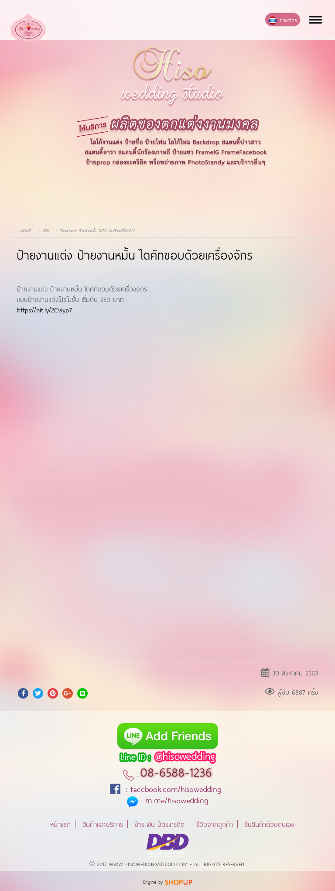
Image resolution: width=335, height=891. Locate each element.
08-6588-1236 (176, 770)
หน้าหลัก (26, 230)
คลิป (46, 230)
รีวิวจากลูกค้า (214, 823)
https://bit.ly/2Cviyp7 (44, 309)
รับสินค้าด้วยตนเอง (269, 823)
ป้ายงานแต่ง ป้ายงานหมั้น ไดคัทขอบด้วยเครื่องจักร (97, 230)
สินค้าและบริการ (102, 823)
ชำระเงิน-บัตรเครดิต (160, 823)
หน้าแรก (60, 823)
